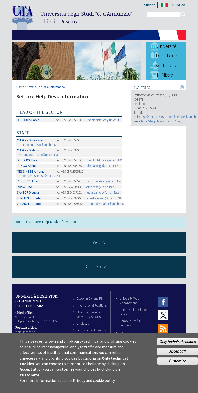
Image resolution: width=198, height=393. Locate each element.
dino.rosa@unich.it (100, 187)
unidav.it (83, 324)
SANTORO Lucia (28, 192)
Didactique (166, 56)
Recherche (166, 65)
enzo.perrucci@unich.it (104, 181)
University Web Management (129, 300)
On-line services (99, 267)
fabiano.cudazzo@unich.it (37, 145)
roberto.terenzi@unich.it (103, 198)
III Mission (166, 75)
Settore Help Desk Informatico (46, 87)
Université (166, 46)
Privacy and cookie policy (94, 382)
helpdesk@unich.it (148, 117)
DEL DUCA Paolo (28, 120)
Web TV (99, 242)
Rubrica (148, 5)
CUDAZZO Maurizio (30, 150)
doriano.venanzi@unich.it (106, 204)
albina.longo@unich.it (102, 166)
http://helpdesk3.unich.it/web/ (162, 121)
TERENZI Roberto (29, 198)
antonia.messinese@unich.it (39, 176)
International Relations (92, 306)
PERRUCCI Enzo (28, 181)
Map (122, 332)
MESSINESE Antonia (31, 172)
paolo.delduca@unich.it (105, 120)
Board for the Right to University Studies (90, 314)
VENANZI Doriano (29, 204)
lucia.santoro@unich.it (102, 192)
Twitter (163, 315)
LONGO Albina (27, 166)
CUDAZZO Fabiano (30, 140)
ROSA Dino (24, 187)
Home (20, 87)
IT (164, 5)
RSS (163, 328)
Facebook (163, 301)
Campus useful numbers (129, 323)
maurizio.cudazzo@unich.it (38, 155)
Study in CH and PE (90, 298)
